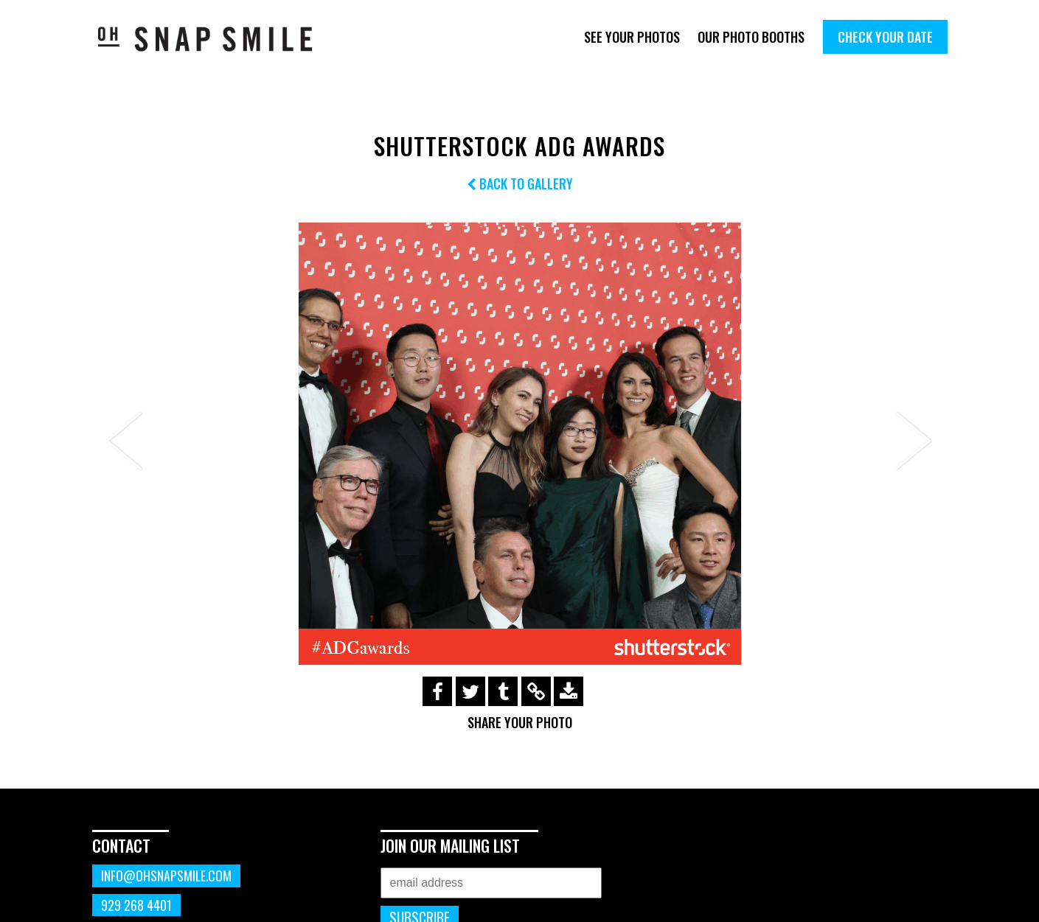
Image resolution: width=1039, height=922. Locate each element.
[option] (519, 444)
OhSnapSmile (216, 39)
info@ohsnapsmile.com (166, 875)
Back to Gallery (520, 183)
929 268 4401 (136, 905)
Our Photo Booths (751, 36)
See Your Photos (632, 36)
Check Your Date (885, 36)
